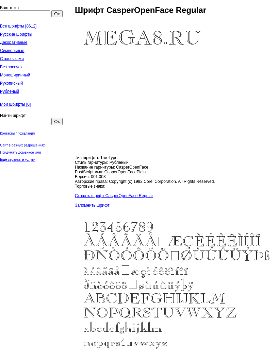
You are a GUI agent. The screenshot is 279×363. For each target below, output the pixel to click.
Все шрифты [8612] (18, 26)
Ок (57, 13)
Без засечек (11, 67)
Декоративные (13, 42)
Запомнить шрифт (92, 205)
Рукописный (11, 83)
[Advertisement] (34, 197)
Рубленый (9, 91)
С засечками (12, 58)
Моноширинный (15, 75)
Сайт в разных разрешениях (22, 145)
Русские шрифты (16, 34)
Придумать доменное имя (20, 152)
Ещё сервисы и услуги (17, 159)
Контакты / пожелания (17, 133)
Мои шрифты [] (15, 104)
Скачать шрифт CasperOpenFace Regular (114, 195)
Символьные (12, 50)
